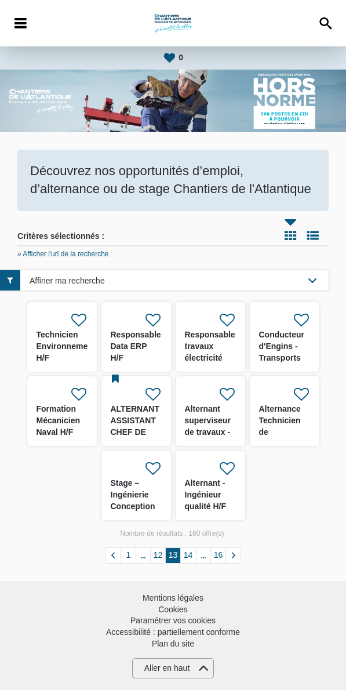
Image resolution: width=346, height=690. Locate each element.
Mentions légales (173, 597)
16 (218, 555)
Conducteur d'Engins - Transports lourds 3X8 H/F (282, 358)
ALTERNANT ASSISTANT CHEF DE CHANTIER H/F (135, 432)
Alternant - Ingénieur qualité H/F (206, 494)
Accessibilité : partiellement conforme (173, 632)
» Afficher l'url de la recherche (63, 254)
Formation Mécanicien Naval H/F (58, 420)
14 (188, 555)
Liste (313, 235)
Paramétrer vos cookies (173, 620)
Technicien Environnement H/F (66, 346)
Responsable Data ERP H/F (136, 346)
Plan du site (173, 643)
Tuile (290, 235)
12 (158, 555)
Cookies (173, 609)
